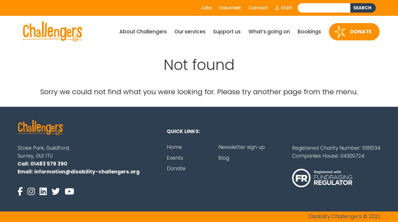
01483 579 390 (48, 163)
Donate (353, 32)
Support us (227, 31)
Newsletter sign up (241, 147)
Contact (258, 8)
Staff (283, 8)
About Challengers (143, 31)
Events (175, 157)
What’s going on (269, 31)
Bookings (309, 31)
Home (174, 147)
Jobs (206, 8)
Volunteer (230, 8)
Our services (189, 31)
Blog (223, 157)
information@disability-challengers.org (87, 171)
